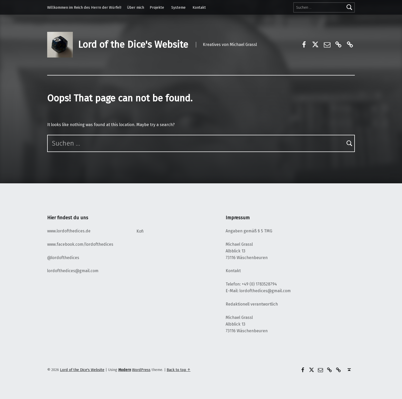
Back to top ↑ (178, 369)
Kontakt (199, 7)
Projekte (157, 7)
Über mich (135, 7)
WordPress (141, 369)
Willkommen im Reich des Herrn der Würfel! (84, 7)
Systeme (178, 7)
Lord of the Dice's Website (133, 44)
